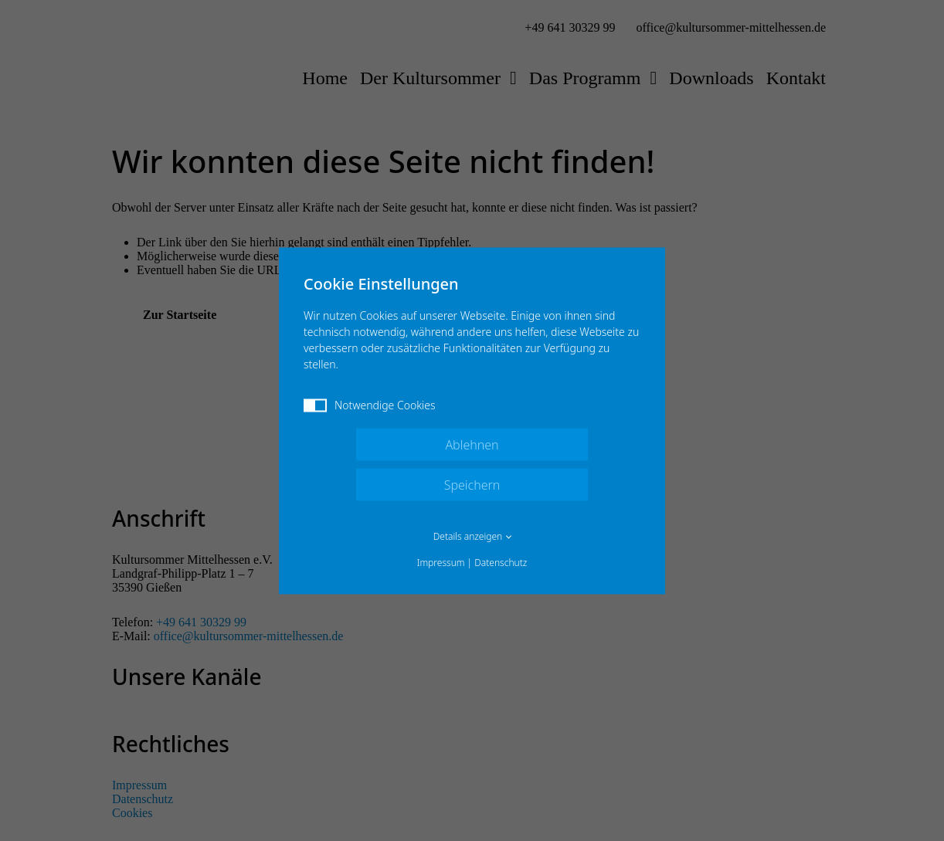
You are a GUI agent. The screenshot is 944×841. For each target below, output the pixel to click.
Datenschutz (500, 561)
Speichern (472, 484)
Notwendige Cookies (370, 404)
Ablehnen (471, 444)
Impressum (441, 561)
